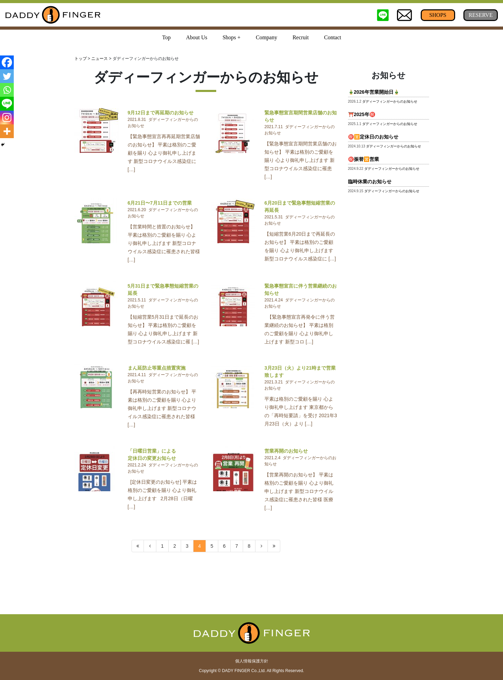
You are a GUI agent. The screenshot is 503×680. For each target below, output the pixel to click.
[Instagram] (7, 117)
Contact (332, 37)
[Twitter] (7, 76)
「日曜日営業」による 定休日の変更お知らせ (164, 454)
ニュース (99, 58)
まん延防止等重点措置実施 (157, 368)
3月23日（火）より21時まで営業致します (300, 371)
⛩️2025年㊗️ (361, 114)
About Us (196, 37)
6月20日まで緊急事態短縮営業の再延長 (299, 206)
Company (266, 37)
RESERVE (481, 15)
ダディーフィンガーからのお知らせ (389, 101)
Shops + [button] (231, 37)
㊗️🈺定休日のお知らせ (373, 137)
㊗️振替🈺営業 (363, 159)
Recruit (301, 37)
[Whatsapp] (7, 90)
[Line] (7, 104)
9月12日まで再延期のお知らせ (160, 112)
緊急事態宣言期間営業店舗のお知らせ (300, 116)
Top (166, 37)
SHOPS (438, 15)
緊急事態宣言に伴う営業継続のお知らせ (300, 289)
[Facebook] (7, 62)
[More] (7, 131)
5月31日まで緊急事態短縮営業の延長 (163, 289)
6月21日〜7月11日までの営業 (160, 203)
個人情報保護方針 (251, 661)
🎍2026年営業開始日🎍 (373, 92)
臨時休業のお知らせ (369, 181)
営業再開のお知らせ (286, 451)
